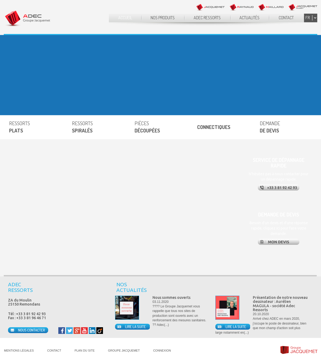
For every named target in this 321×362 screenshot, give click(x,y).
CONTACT (286, 17)
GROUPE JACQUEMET (124, 350)
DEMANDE (270, 127)
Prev (302, 287)
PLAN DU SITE (85, 350)
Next (311, 287)
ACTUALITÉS (249, 17)
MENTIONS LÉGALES (19, 350)
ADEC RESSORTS (207, 17)
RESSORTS (19, 127)
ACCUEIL (125, 17)
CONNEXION (162, 350)
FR (307, 17)
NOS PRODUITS (163, 17)
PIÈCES (147, 127)
